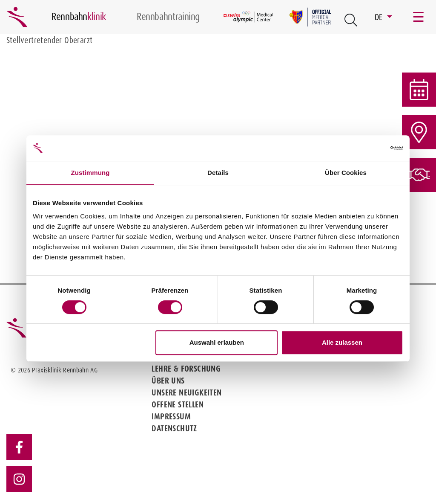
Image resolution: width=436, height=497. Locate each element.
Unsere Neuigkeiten (186, 392)
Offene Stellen (178, 404)
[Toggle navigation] (419, 17)
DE (380, 17)
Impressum (171, 416)
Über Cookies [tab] (346, 172)
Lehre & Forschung (186, 368)
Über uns (168, 380)
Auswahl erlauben (216, 342)
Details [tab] (218, 172)
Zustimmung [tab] (90, 172)
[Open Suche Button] (351, 20)
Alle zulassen (342, 342)
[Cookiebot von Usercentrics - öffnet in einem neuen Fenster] (366, 148)
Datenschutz (174, 428)
